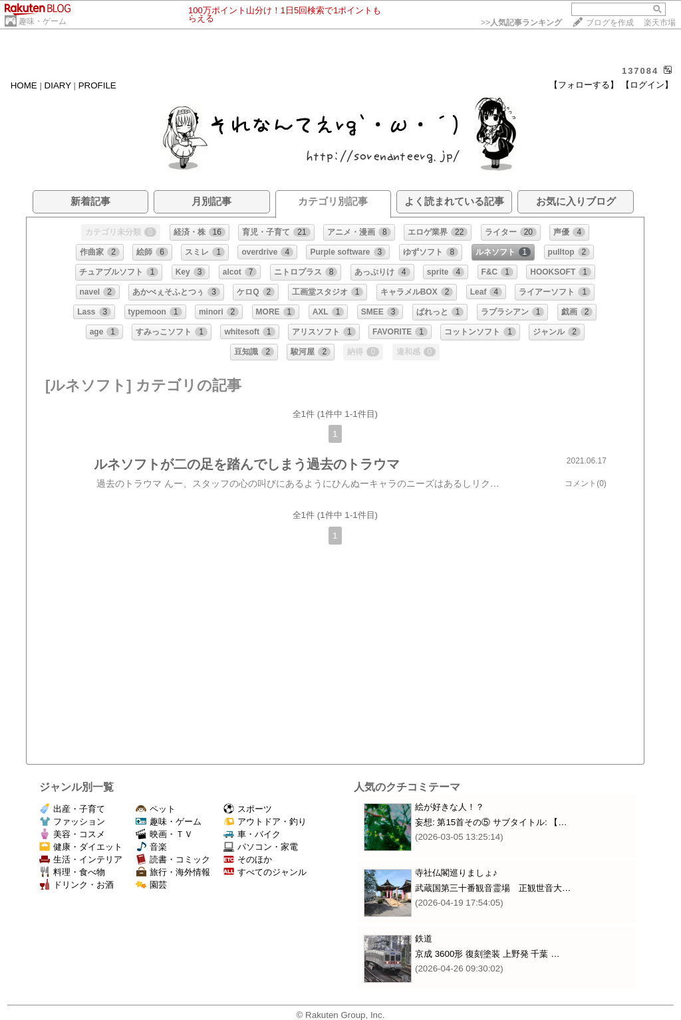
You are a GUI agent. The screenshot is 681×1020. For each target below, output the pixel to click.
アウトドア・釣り (265, 822)
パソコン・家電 (260, 847)
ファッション (72, 822)
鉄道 (423, 939)
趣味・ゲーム (43, 21)
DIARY (58, 85)
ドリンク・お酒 (76, 885)
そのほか (247, 859)
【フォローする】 (583, 85)
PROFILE (97, 85)
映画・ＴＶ (164, 834)
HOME (24, 85)
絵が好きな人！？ (449, 807)
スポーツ (247, 809)
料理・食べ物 (72, 872)
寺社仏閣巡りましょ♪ (456, 873)
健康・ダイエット (80, 847)
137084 (640, 71)
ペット (156, 809)
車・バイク (252, 834)
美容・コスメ (72, 834)
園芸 (151, 885)
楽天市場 (660, 22)
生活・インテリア (80, 859)
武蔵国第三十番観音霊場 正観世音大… (493, 888)
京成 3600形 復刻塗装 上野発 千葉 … (487, 954)
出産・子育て (72, 809)
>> (521, 22)
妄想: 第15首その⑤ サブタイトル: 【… (491, 822)
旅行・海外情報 (173, 872)
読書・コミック (173, 859)
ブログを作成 (610, 22)
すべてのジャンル (265, 872)
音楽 (151, 847)
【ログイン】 (647, 85)
